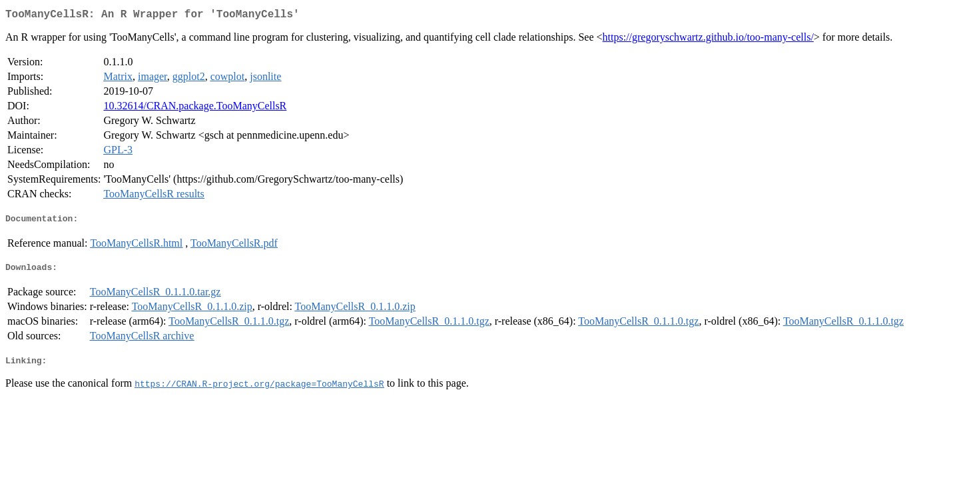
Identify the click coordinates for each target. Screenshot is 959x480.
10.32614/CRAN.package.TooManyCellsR (194, 108)
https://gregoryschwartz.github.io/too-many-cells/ (708, 39)
